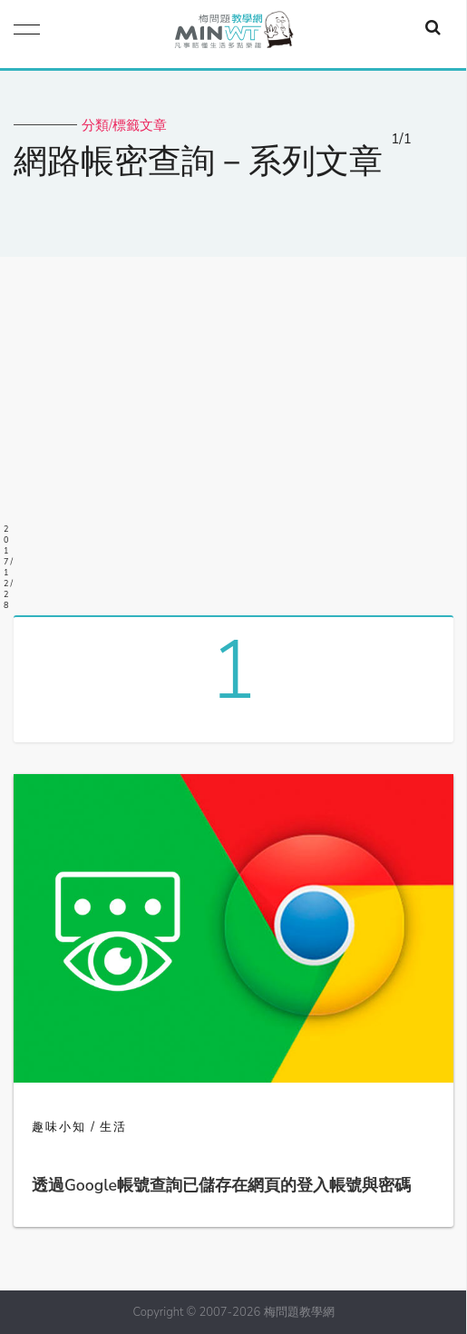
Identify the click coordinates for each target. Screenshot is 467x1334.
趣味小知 (59, 1127)
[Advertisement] (233, 429)
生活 (113, 1127)
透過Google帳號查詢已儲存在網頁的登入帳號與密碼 (221, 1185)
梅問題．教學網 (233, 34)
